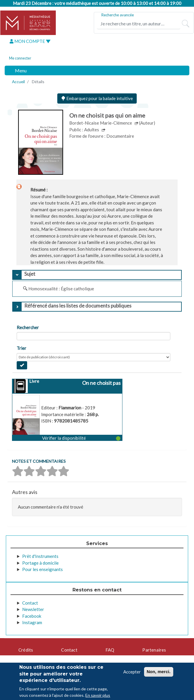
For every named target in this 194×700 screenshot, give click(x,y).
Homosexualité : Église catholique (61, 288)
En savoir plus (97, 695)
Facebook (31, 616)
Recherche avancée (117, 15)
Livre (34, 381)
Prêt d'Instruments (40, 556)
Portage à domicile (40, 562)
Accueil (18, 81)
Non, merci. (159, 671)
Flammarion (70, 407)
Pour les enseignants (42, 569)
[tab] (97, 275)
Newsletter (33, 609)
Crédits (25, 649)
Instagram (32, 622)
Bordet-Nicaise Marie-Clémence (101, 122)
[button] (67, 438)
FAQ (110, 649)
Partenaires (154, 649)
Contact (30, 602)
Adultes (92, 129)
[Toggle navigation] (17, 70)
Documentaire (120, 136)
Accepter (132, 671)
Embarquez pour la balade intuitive (97, 98)
